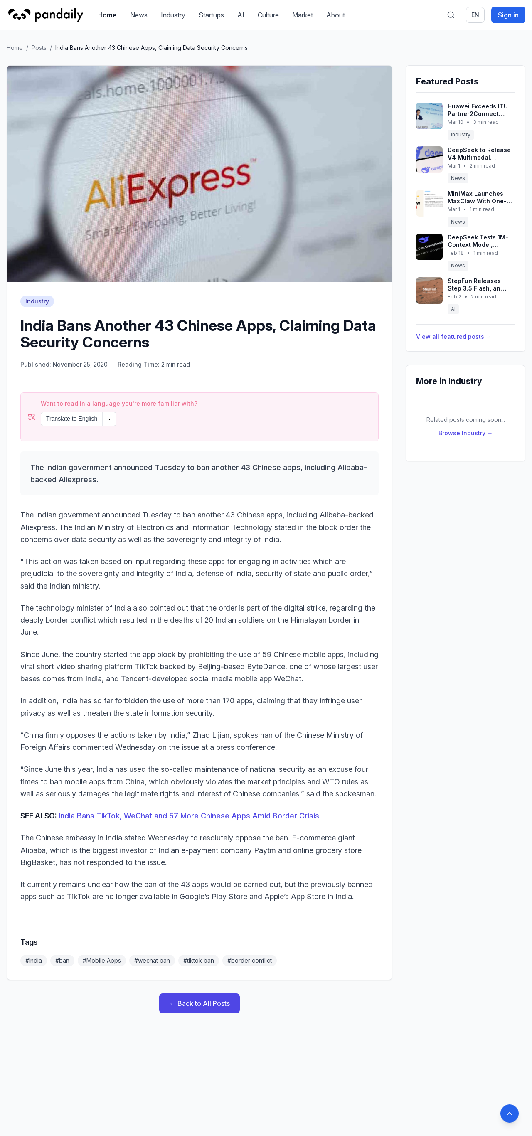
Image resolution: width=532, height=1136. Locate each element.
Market (302, 15)
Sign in (508, 15)
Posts (39, 47)
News (139, 15)
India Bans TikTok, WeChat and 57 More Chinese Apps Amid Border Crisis (189, 793)
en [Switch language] (475, 14)
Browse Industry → (465, 432)
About (335, 15)
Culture (268, 15)
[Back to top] (509, 1113)
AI (240, 15)
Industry (173, 15)
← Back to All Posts (199, 981)
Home (107, 15)
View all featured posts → (454, 336)
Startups (211, 15)
